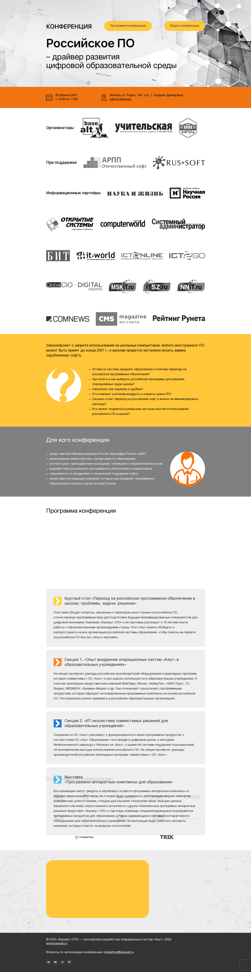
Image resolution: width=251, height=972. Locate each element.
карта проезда (120, 99)
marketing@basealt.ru (119, 952)
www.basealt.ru (56, 943)
